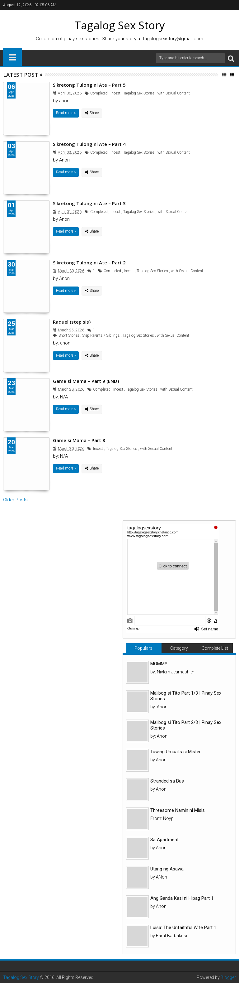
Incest (115, 93)
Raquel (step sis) (72, 322)
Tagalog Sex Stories (139, 93)
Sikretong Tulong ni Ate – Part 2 (89, 262)
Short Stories (69, 335)
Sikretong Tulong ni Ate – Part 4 (89, 144)
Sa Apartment (164, 839)
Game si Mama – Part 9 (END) (86, 381)
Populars (143, 648)
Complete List (215, 648)
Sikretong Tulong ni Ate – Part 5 (89, 85)
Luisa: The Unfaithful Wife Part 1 (183, 927)
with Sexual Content (173, 93)
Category (179, 648)
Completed (99, 93)
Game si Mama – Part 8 (79, 440)
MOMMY (158, 664)
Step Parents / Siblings (101, 335)
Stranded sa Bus (167, 781)
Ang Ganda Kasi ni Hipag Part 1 (181, 898)
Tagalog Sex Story (21, 977)
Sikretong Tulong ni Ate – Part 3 (89, 203)
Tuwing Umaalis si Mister (175, 751)
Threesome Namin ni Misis (177, 810)
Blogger (228, 977)
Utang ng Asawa (167, 869)
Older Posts (15, 500)
